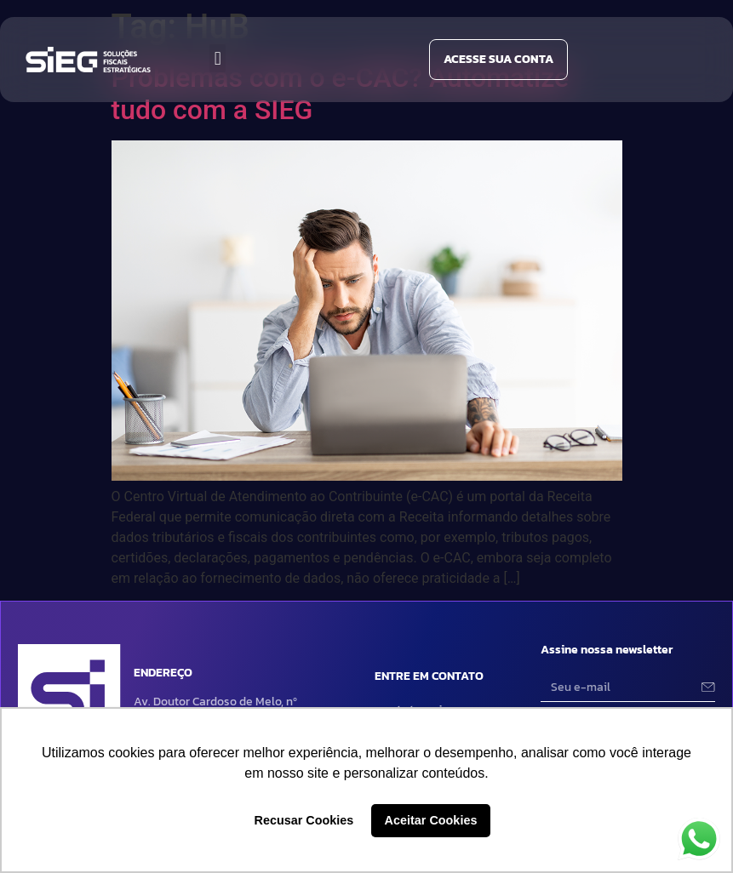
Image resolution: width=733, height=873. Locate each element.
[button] (217, 58)
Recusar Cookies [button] (304, 820)
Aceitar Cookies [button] (431, 820)
